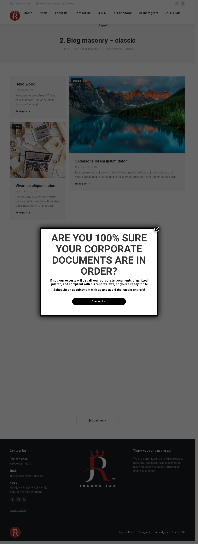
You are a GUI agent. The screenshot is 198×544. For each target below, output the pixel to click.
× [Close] (156, 229)
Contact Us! (99, 301)
